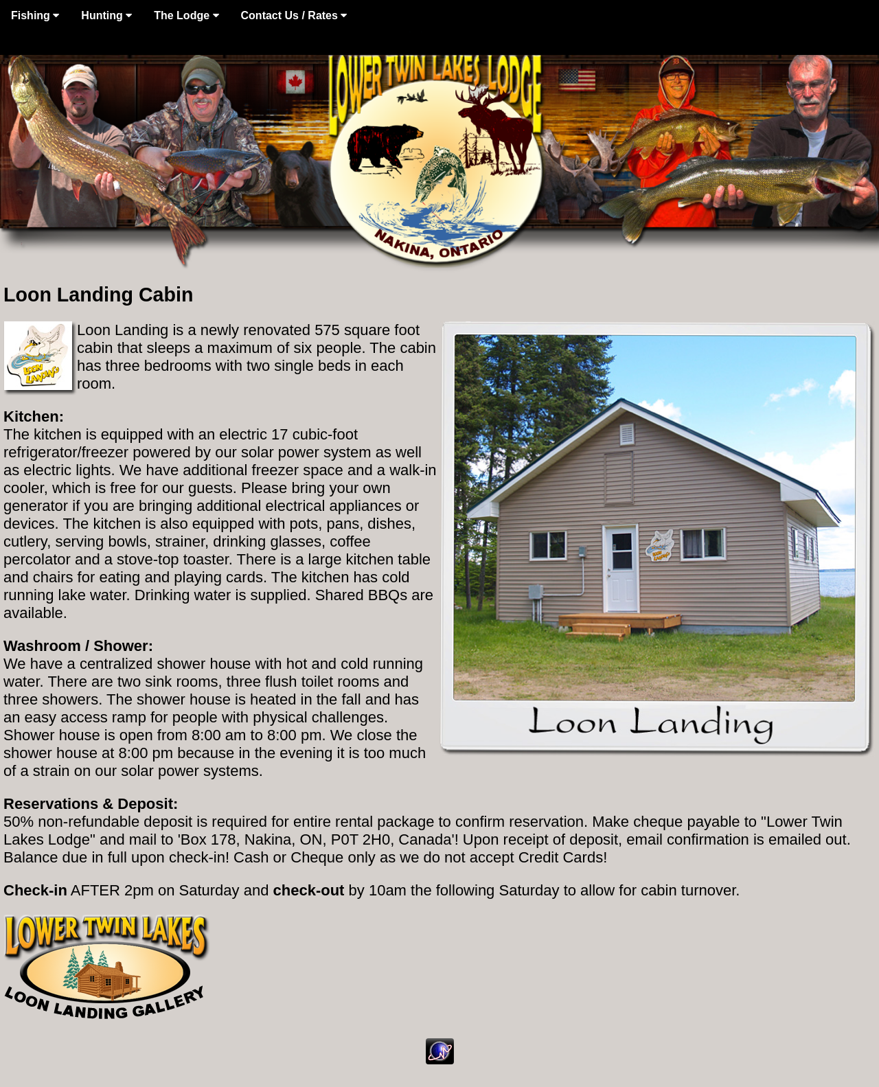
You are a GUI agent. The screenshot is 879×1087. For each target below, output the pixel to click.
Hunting (106, 15)
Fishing (35, 15)
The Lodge (186, 15)
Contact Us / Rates (294, 15)
